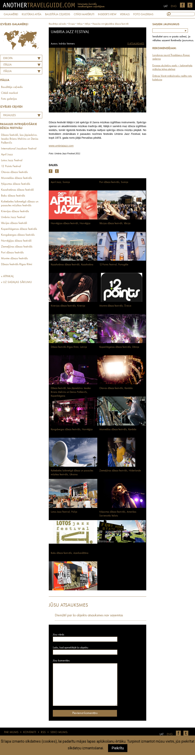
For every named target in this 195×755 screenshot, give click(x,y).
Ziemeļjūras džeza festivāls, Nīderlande (120, 470)
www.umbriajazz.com (61, 145)
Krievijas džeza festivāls (15, 211)
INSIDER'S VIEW (107, 14)
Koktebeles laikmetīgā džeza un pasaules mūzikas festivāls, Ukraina (72, 472)
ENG (174, 6)
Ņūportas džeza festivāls (15, 184)
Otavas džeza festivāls (14, 172)
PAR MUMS (11, 732)
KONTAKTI (29, 732)
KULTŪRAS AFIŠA (31, 14)
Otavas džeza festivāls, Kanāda (116, 388)
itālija (79, 24)
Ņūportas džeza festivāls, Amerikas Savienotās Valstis (117, 514)
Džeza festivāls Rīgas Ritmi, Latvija (69, 347)
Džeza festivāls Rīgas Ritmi (16, 264)
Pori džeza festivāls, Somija (113, 182)
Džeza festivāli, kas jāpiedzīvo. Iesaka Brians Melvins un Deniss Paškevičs (19, 139)
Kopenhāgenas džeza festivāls (19, 229)
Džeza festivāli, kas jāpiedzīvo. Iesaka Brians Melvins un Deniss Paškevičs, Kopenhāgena (71, 392)
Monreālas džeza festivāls (16, 178)
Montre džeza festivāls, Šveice (115, 306)
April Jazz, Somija (60, 182)
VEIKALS (125, 14)
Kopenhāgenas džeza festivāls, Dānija (119, 347)
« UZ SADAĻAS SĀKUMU (16, 282)
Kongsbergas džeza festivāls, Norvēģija (72, 429)
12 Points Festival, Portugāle (113, 264)
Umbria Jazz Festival (13, 217)
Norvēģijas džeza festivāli (16, 240)
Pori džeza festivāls (12, 252)
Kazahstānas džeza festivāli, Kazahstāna (72, 264)
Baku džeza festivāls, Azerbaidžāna (69, 553)
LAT (166, 6)
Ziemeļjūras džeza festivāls (16, 246)
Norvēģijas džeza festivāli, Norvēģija (70, 223)
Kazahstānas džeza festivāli (17, 189)
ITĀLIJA (7, 64)
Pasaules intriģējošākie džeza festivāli (16, 116)
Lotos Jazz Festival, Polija (64, 512)
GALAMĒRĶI (11, 14)
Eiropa (8, 58)
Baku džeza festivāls (13, 195)
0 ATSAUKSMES (135, 43)
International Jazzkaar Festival (18, 148)
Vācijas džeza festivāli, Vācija (114, 223)
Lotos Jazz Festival (11, 160)
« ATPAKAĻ (7, 276)
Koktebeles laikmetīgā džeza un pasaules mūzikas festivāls (19, 203)
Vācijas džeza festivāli (14, 223)
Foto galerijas (9, 98)
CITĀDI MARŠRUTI (84, 14)
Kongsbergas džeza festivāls (18, 235)
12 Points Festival (11, 166)
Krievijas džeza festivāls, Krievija (68, 306)
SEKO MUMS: (59, 732)
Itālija (7, 71)
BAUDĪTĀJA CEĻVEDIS (57, 14)
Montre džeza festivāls (14, 258)
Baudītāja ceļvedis (12, 87)
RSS (43, 732)
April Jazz (7, 154)
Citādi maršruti (9, 93)
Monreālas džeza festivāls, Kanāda (117, 429)
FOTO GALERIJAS (143, 14)
